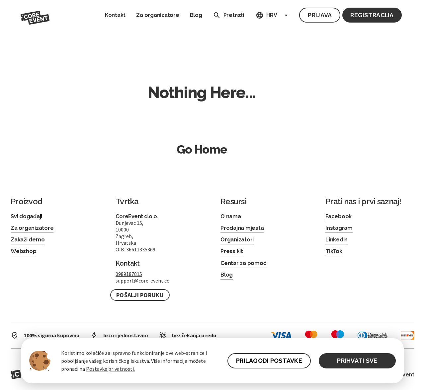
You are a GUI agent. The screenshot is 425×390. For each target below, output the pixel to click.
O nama (230, 216)
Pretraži (227, 15)
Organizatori (237, 239)
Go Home (202, 149)
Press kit (231, 251)
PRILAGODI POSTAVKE (269, 360)
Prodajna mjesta (242, 228)
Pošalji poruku (140, 295)
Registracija (371, 15)
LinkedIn (336, 239)
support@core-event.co (143, 280)
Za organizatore (157, 15)
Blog (196, 15)
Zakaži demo (27, 239)
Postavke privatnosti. (110, 368)
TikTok (333, 251)
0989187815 (129, 274)
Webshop (23, 251)
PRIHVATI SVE (357, 360)
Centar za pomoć (243, 263)
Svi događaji (26, 216)
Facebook (338, 216)
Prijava (320, 15)
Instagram (339, 228)
